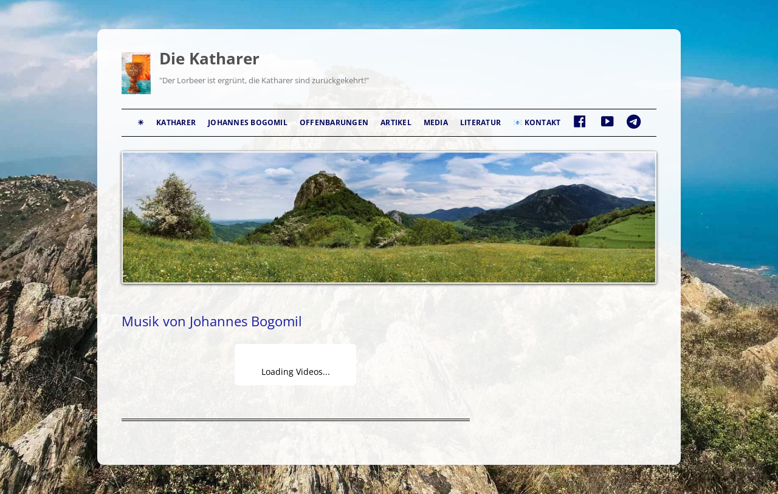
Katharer (176, 122)
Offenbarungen (334, 122)
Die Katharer (209, 58)
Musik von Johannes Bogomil (212, 321)
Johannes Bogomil (247, 122)
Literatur (480, 122)
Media (436, 122)
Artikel (395, 122)
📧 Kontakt (536, 122)
